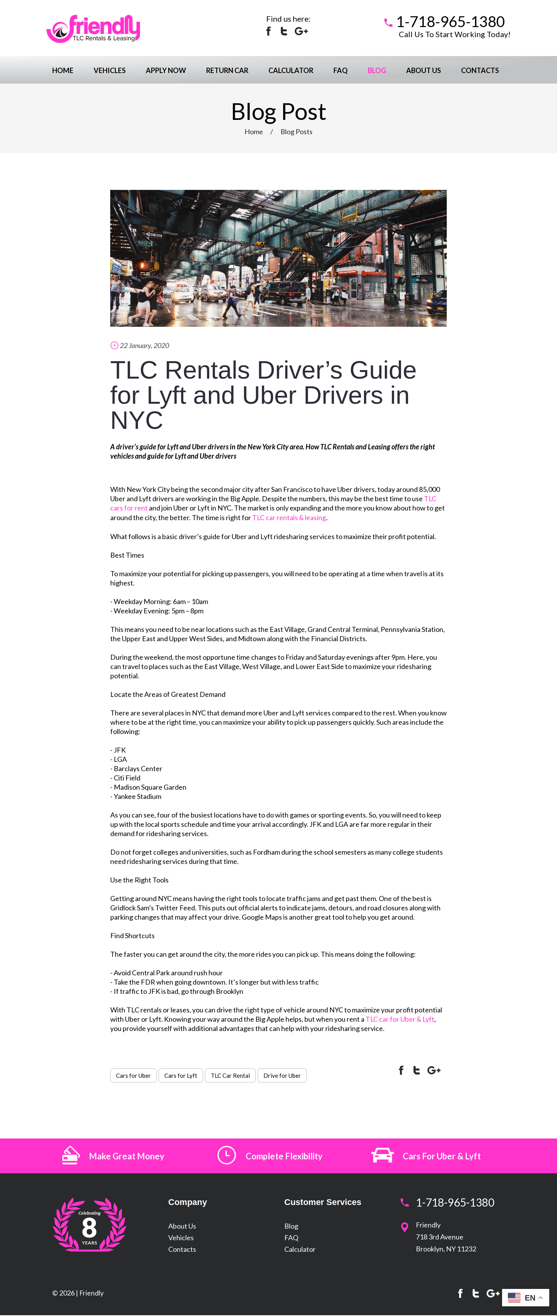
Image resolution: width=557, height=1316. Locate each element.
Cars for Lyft (180, 1074)
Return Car (227, 70)
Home (62, 70)
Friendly (91, 1293)
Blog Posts (296, 131)
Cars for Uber (133, 1074)
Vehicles (110, 70)
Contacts (480, 70)
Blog (377, 70)
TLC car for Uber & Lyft (401, 1018)
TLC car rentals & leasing (289, 517)
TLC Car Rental (230, 1074)
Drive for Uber (282, 1074)
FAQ (340, 70)
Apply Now (166, 70)
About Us (423, 70)
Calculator (290, 70)
